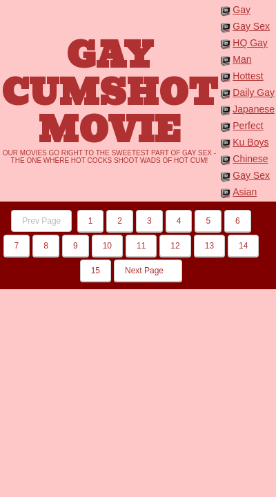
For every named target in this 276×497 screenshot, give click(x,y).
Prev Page (41, 221)
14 (243, 246)
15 (95, 270)
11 (141, 246)
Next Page (148, 270)
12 (174, 246)
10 (107, 246)
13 (209, 246)
